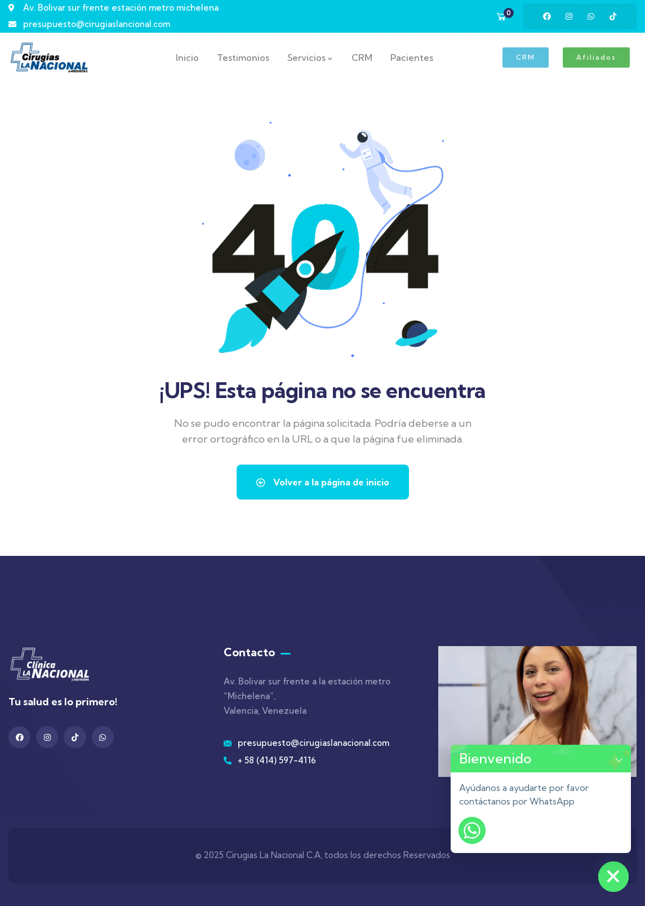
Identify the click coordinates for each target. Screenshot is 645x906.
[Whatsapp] (472, 830)
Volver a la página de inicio (322, 482)
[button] (619, 758)
